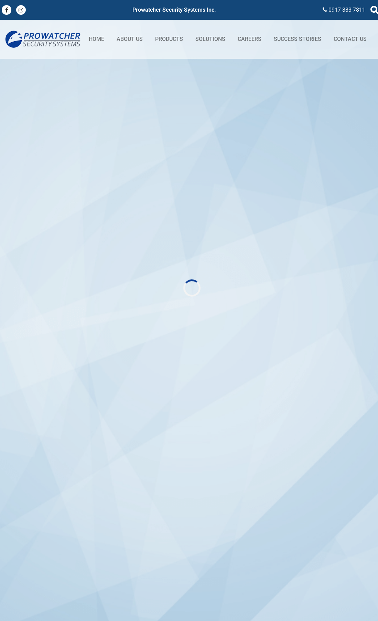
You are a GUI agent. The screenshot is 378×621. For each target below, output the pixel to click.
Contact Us (350, 39)
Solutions (210, 39)
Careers (249, 39)
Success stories (297, 39)
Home (96, 39)
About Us (130, 39)
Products (169, 39)
